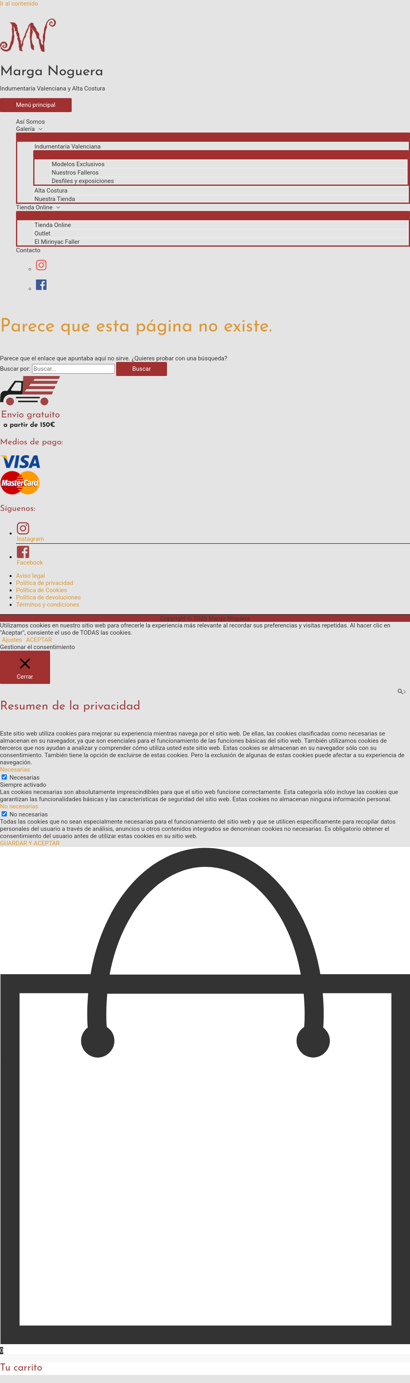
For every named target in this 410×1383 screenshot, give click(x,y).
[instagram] (45, 269)
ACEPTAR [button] (39, 639)
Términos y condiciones (47, 604)
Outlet (42, 233)
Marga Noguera (51, 72)
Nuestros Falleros (75, 172)
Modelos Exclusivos (78, 164)
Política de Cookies (41, 590)
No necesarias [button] (19, 806)
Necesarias (25, 777)
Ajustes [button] (12, 639)
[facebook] (41, 288)
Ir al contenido (19, 3)
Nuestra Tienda (54, 199)
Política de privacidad (44, 583)
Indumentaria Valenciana (67, 146)
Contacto (28, 250)
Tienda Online (34, 207)
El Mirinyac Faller (57, 241)
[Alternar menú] (213, 137)
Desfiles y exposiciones (83, 181)
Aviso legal (30, 575)
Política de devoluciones (48, 597)
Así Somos (30, 121)
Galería (25, 129)
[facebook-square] (213, 555)
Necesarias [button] (15, 769)
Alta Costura (50, 190)
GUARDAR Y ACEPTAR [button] (30, 843)
